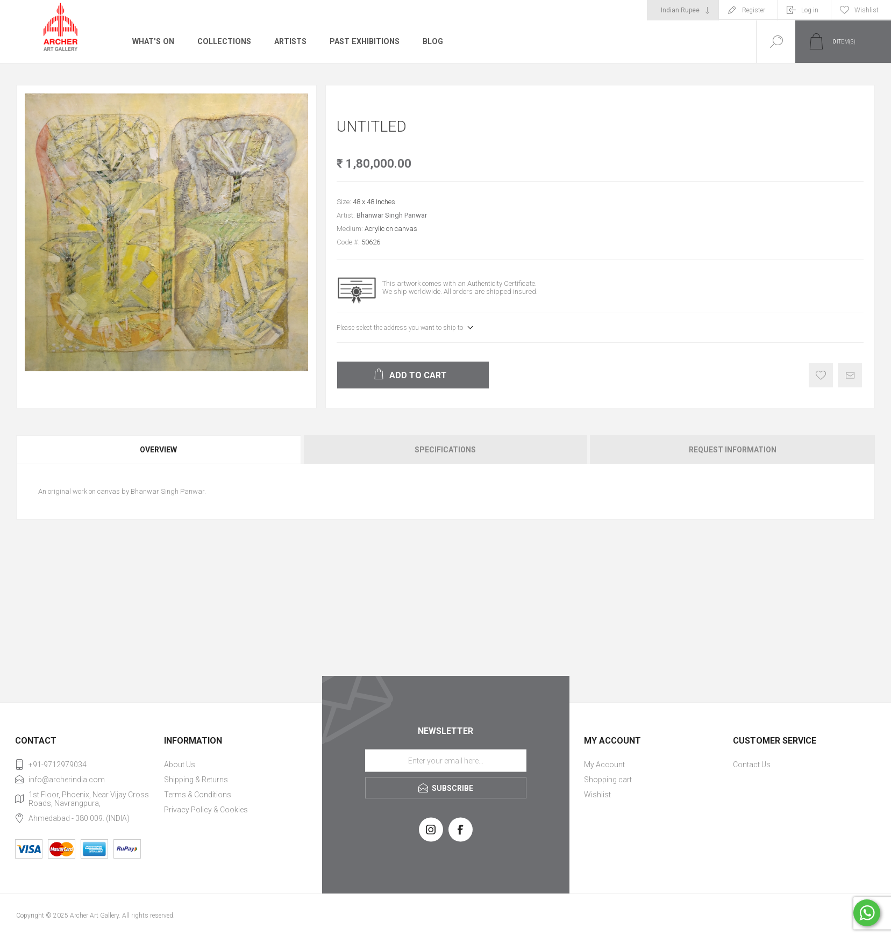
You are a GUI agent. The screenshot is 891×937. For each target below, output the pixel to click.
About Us (179, 764)
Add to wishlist (821, 375)
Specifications (445, 449)
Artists (289, 41)
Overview (158, 449)
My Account (604, 764)
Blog (430, 41)
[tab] (159, 449)
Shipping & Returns (196, 779)
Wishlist (597, 794)
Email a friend (850, 375)
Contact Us (752, 764)
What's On (153, 41)
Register (753, 10)
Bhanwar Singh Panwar (392, 215)
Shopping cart (608, 779)
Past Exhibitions (363, 41)
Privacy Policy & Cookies (206, 809)
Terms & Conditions (197, 794)
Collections (223, 41)
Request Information (732, 449)
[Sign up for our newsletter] (445, 760)
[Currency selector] (682, 10)
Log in (809, 10)
